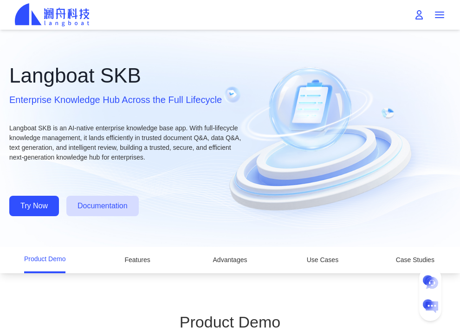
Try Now (34, 206)
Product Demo (44, 259)
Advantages (230, 259)
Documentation (103, 206)
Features (137, 259)
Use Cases (322, 259)
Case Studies (415, 259)
